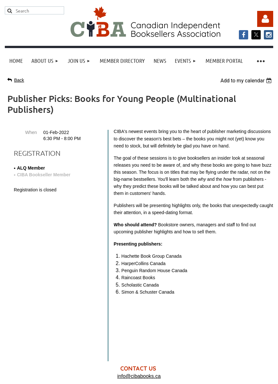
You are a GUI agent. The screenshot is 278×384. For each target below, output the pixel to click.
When (31, 132)
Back (19, 80)
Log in (265, 19)
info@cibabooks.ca (139, 318)
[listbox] (246, 81)
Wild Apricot (208, 376)
